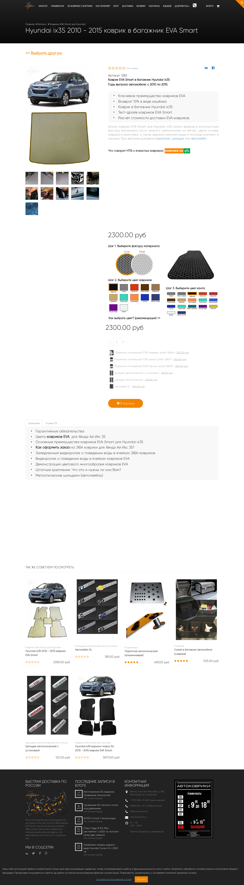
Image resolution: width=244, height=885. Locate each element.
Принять (141, 879)
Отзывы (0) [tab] (51, 423)
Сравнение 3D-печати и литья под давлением (101, 807)
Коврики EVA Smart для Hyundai (67, 24)
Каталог (43, 6)
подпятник (162, 138)
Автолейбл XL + (125, 386)
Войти (209, 6)
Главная (29, 24)
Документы (182, 6)
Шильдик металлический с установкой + (139, 373)
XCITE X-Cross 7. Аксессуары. (100, 818)
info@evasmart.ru (138, 817)
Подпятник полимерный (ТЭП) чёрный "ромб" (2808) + (147, 366)
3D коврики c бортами (79, 6)
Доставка (127, 6)
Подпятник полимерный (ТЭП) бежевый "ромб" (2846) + (147, 352)
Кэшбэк (167, 6)
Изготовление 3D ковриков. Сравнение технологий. (99, 793)
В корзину (126, 403)
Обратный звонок (139, 811)
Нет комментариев (93, 798)
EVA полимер (103, 6)
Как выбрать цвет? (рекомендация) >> (134, 318)
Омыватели (57, 6)
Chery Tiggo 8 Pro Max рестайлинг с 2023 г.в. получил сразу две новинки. (101, 831)
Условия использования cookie (113, 879)
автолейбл (198, 138)
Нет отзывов (132, 68)
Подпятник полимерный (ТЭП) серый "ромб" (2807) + (146, 359)
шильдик (178, 138)
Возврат (141, 6)
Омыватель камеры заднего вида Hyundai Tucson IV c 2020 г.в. (101, 848)
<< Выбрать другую (43, 53)
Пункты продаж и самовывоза (147, 831)
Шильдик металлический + (131, 379)
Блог (116, 6)
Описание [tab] (34, 423)
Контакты (154, 6)
